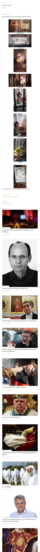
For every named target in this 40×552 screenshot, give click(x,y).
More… (4, 8)
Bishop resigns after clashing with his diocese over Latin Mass (19, 321)
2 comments (8, 323)
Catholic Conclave (7, 5)
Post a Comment (6, 203)
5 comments (8, 290)
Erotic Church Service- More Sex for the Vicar (15, 288)
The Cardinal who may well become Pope (14, 387)
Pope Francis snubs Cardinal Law (11, 417)
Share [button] (3, 194)
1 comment (8, 234)
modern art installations (10, 196)
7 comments (8, 456)
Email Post (8, 194)
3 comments (8, 389)
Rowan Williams (6, 487)
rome (17, 196)
